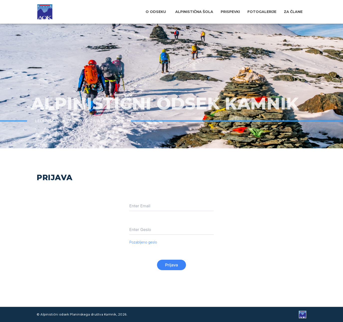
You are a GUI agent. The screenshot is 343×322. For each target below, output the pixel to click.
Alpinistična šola (194, 11)
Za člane (293, 11)
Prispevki (230, 11)
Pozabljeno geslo (143, 242)
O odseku (156, 11)
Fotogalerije (261, 11)
